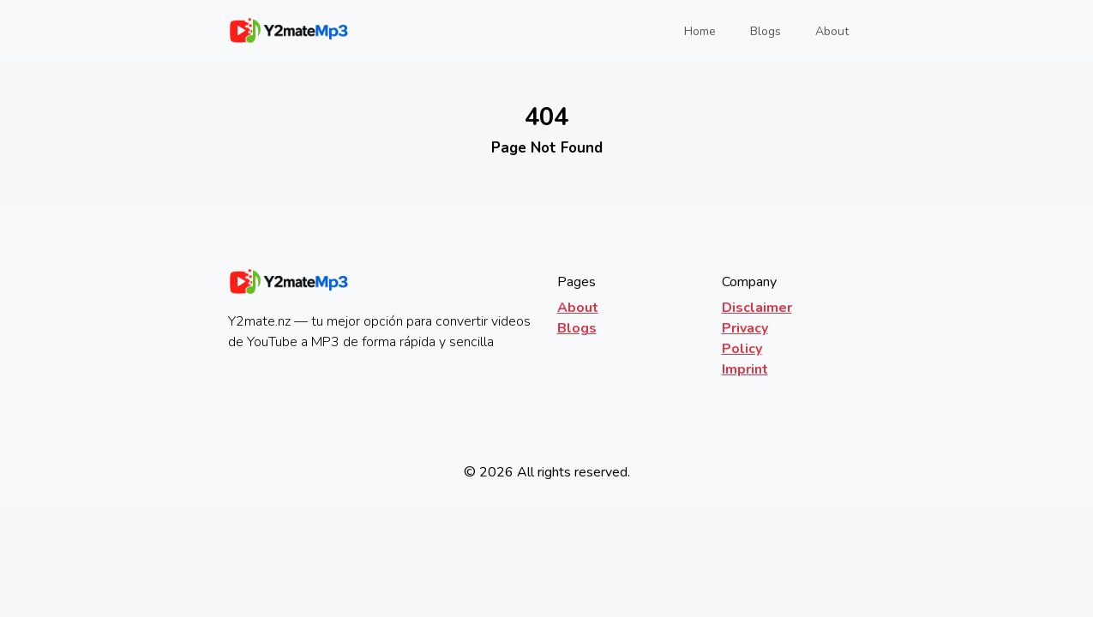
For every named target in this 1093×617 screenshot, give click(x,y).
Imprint (745, 369)
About (832, 31)
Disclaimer (757, 307)
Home (705, 30)
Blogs (765, 31)
